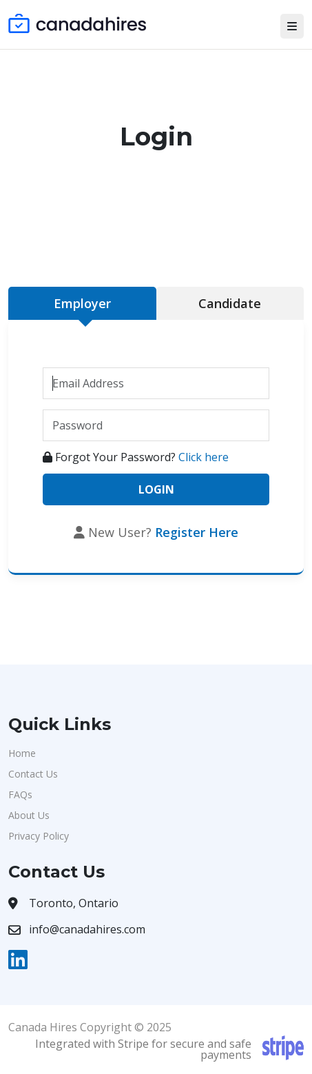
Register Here (196, 532)
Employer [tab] (82, 303)
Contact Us (33, 773)
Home (22, 753)
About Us (29, 815)
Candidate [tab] (229, 303)
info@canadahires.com (87, 929)
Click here (203, 457)
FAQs (20, 794)
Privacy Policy (38, 835)
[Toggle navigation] (292, 26)
